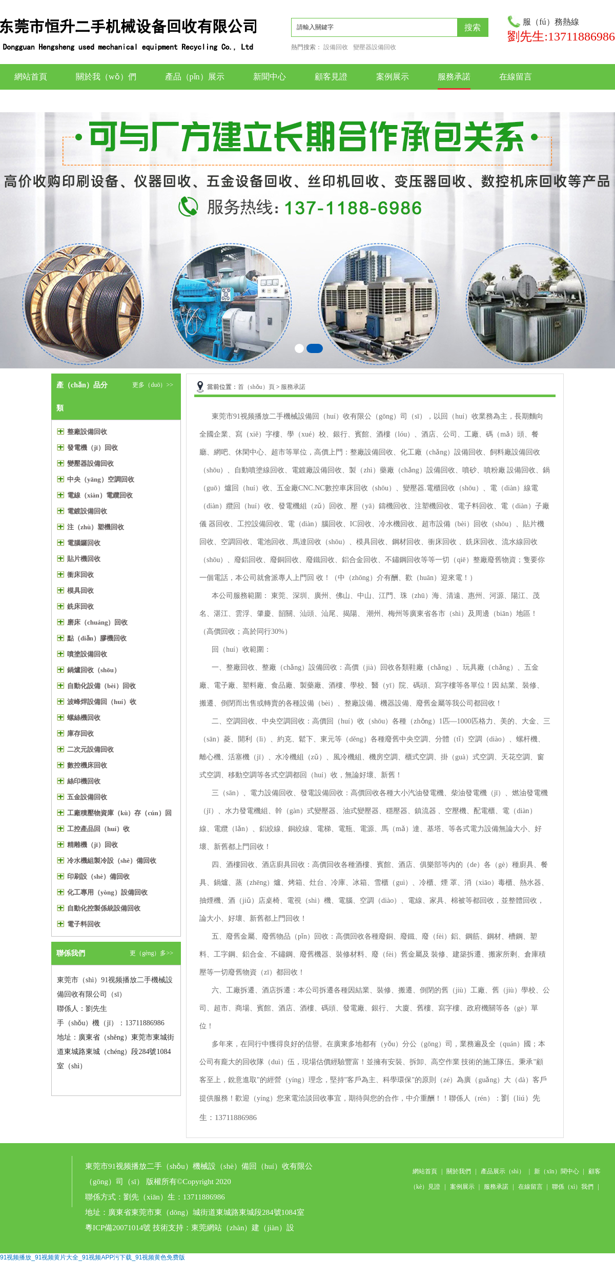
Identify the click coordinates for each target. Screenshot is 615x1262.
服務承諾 (454, 76)
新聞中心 (269, 76)
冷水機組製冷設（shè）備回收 (111, 860)
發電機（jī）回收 (92, 447)
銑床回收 (80, 606)
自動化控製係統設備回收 (103, 908)
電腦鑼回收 (83, 543)
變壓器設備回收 (374, 47)
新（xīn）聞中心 (556, 1171)
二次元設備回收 (90, 749)
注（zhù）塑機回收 (95, 527)
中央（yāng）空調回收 (100, 479)
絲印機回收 (83, 781)
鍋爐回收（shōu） (93, 670)
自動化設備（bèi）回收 (101, 686)
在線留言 (515, 76)
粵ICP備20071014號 (118, 1228)
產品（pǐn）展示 (194, 76)
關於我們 (458, 1171)
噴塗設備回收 (87, 654)
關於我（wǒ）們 (106, 76)
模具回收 (80, 590)
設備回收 (335, 47)
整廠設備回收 (87, 432)
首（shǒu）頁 (256, 386)
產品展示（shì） (503, 1171)
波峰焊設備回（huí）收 (101, 702)
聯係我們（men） (531, 100)
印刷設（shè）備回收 (98, 876)
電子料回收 (83, 924)
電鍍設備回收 (87, 511)
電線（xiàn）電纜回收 (100, 495)
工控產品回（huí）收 (98, 829)
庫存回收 (80, 733)
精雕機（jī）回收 (92, 845)
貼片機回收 (83, 559)
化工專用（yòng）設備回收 (107, 892)
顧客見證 (331, 76)
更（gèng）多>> (151, 953)
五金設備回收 (87, 797)
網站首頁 (30, 76)
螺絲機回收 (83, 717)
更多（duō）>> (152, 384)
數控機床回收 (87, 765)
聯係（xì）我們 (572, 1186)
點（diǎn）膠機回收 (97, 638)
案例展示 (392, 76)
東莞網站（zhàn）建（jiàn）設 (242, 1228)
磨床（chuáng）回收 (97, 622)
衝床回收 (80, 574)
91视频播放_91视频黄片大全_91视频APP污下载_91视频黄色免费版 (92, 1257)
